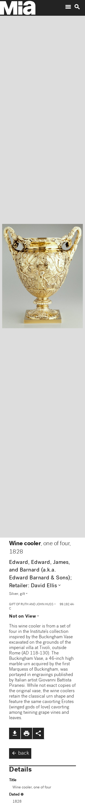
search (77, 7)
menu (68, 7)
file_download (14, 733)
